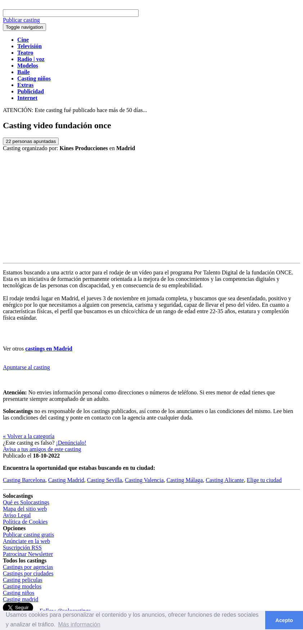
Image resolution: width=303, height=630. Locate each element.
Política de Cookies (25, 522)
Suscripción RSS (22, 548)
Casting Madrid (66, 480)
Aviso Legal (17, 515)
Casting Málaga (185, 480)
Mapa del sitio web (25, 509)
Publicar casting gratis (28, 535)
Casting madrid (20, 599)
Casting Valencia (144, 480)
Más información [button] (79, 624)
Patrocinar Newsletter (28, 554)
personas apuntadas (31, 141)
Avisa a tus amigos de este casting (42, 449)
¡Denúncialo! (71, 443)
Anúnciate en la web (26, 541)
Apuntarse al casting (26, 367)
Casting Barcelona (24, 480)
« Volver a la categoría (28, 436)
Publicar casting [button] (21, 20)
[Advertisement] (151, 209)
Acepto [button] (284, 620)
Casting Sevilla (104, 480)
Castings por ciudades (28, 573)
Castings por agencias (28, 567)
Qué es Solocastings (26, 502)
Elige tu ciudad (264, 480)
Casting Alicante (225, 480)
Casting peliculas (22, 580)
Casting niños (19, 593)
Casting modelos (22, 586)
